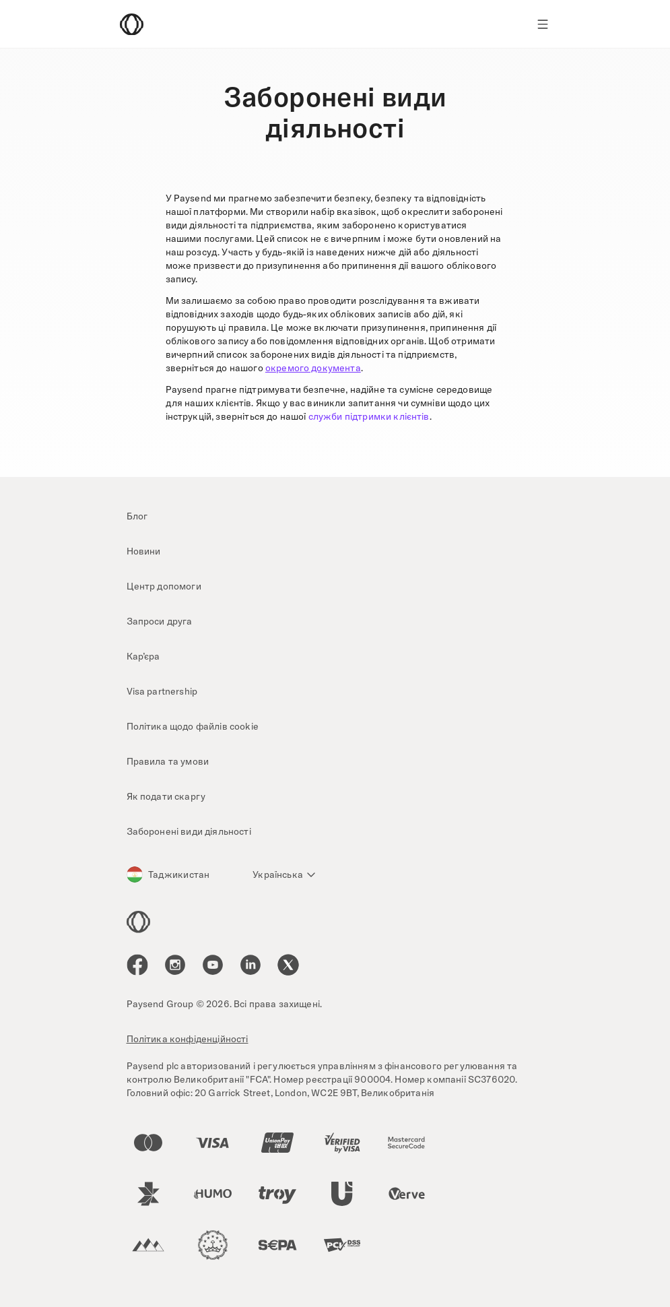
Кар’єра (143, 656)
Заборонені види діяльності (189, 831)
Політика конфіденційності (187, 1039)
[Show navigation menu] (542, 24)
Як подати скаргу (166, 796)
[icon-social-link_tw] (288, 965)
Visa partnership (162, 691)
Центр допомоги (164, 586)
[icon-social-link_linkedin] (250, 965)
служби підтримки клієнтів (369, 416)
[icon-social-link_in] (175, 965)
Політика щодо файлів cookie (193, 726)
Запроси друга (160, 621)
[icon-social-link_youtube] (213, 965)
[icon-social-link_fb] (137, 965)
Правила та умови (168, 761)
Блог (137, 516)
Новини (144, 551)
